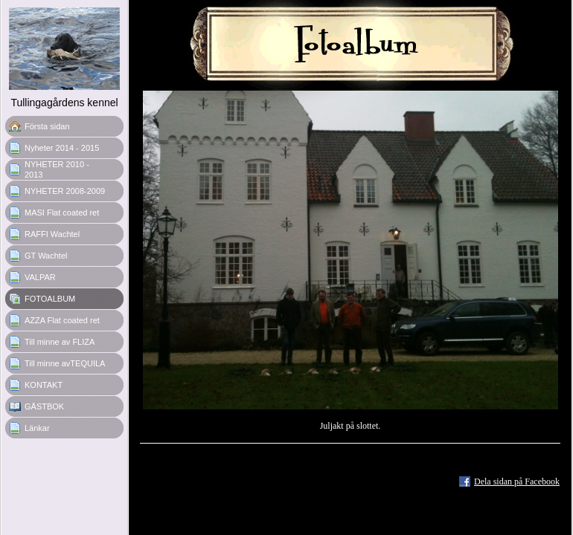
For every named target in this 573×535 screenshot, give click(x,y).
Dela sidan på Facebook (517, 481)
